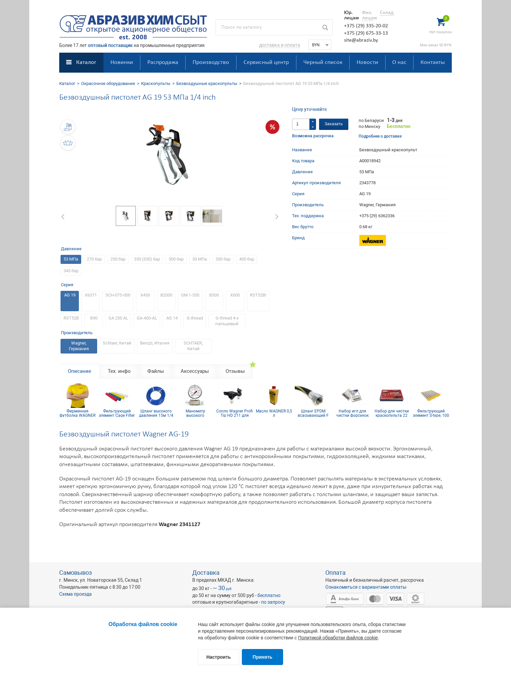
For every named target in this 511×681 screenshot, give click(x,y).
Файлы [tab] (155, 371)
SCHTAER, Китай (193, 345)
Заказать (334, 124)
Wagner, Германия (79, 345)
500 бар (176, 259)
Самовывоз (75, 572)
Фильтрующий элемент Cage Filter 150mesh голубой (117, 413)
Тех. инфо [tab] (119, 371)
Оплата (335, 572)
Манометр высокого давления (195, 413)
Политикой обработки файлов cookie (338, 637)
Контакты (433, 62)
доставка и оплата (279, 45)
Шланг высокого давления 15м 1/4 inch (156, 413)
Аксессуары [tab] (195, 371)
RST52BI (258, 295)
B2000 (166, 295)
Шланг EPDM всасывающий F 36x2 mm (313, 413)
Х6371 (91, 295)
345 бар (71, 270)
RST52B (71, 318)
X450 (145, 295)
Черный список (322, 62)
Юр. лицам (350, 15)
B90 (93, 318)
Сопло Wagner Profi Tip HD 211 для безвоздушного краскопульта (234, 413)
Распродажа (162, 62)
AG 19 (70, 295)
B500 (214, 295)
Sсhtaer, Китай (117, 342)
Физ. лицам (368, 15)
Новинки (121, 62)
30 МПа (199, 259)
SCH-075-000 (117, 295)
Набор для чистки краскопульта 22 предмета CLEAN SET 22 (392, 413)
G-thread (195, 318)
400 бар (246, 259)
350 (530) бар (147, 259)
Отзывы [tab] (235, 371)
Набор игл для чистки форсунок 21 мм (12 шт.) (352, 413)
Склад (387, 12)
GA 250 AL (118, 318)
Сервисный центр (266, 62)
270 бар (94, 259)
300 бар (223, 259)
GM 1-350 (190, 295)
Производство (211, 62)
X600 (235, 295)
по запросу (273, 602)
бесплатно (268, 595)
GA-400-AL (147, 318)
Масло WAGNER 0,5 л (274, 413)
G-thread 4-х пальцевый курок (227, 324)
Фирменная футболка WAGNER (77, 413)
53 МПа (71, 259)
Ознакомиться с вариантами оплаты (366, 587)
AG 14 (172, 318)
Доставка (206, 572)
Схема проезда (75, 594)
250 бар (117, 259)
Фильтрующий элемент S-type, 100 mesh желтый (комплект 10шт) (431, 413)
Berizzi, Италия (154, 342)
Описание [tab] (79, 371)
